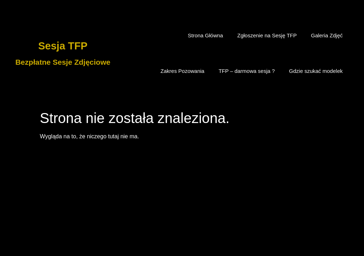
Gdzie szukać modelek (316, 71)
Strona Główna (205, 35)
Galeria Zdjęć (327, 35)
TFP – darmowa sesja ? (247, 71)
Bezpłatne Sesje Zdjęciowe (62, 62)
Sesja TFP (63, 46)
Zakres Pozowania (182, 71)
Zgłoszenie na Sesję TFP (266, 35)
